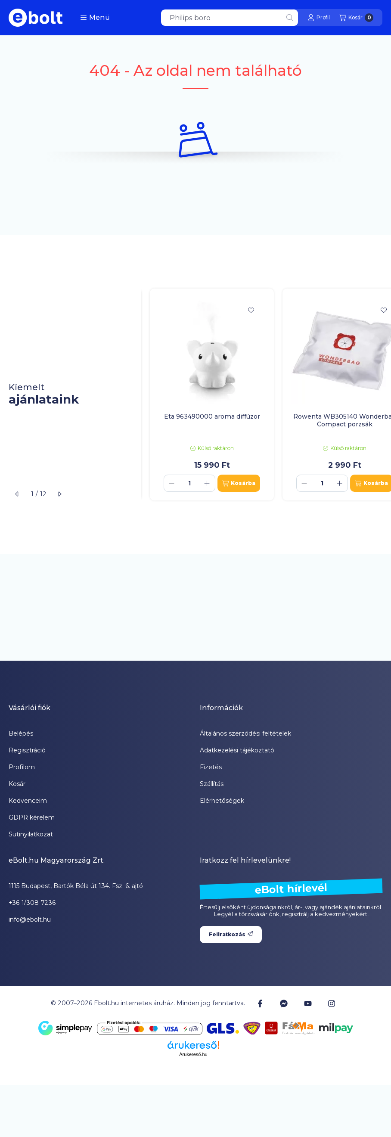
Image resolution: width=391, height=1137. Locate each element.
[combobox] (229, 17)
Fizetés (211, 767)
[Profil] (318, 17)
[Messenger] (283, 1003)
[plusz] (207, 483)
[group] (266, 395)
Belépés (21, 733)
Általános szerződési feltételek (245, 733)
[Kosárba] (238, 483)
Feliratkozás (231, 934)
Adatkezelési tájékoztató (237, 750)
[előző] (17, 494)
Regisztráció (27, 750)
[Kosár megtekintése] (356, 17)
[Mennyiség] (189, 483)
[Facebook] (260, 1003)
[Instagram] (331, 1003)
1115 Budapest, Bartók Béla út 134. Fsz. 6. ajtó (76, 886)
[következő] (59, 494)
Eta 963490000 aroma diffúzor (212, 416)
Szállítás (211, 784)
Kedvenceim (28, 801)
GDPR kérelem (32, 817)
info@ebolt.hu (30, 919)
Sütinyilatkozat (31, 834)
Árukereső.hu (193, 1054)
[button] (95, 17)
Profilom (22, 767)
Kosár (17, 784)
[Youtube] (308, 1003)
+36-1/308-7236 (32, 903)
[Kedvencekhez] (251, 310)
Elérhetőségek (222, 801)
